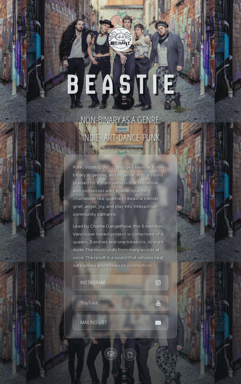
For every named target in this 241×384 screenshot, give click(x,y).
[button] (121, 283)
